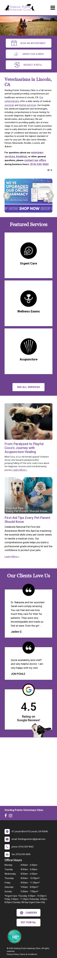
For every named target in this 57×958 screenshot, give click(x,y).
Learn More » (19, 469)
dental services (27, 105)
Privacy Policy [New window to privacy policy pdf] (13, 954)
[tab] (22, 216)
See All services (28, 387)
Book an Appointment (28, 43)
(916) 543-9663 (39, 164)
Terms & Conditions (28, 954)
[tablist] (28, 216)
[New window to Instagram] (11, 816)
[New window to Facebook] (6, 816)
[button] (48, 170)
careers (28, 912)
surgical (9, 105)
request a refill (28, 64)
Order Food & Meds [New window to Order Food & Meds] (28, 54)
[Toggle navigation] (52, 7)
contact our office (35, 160)
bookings (21, 156)
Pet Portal (28, 922)
